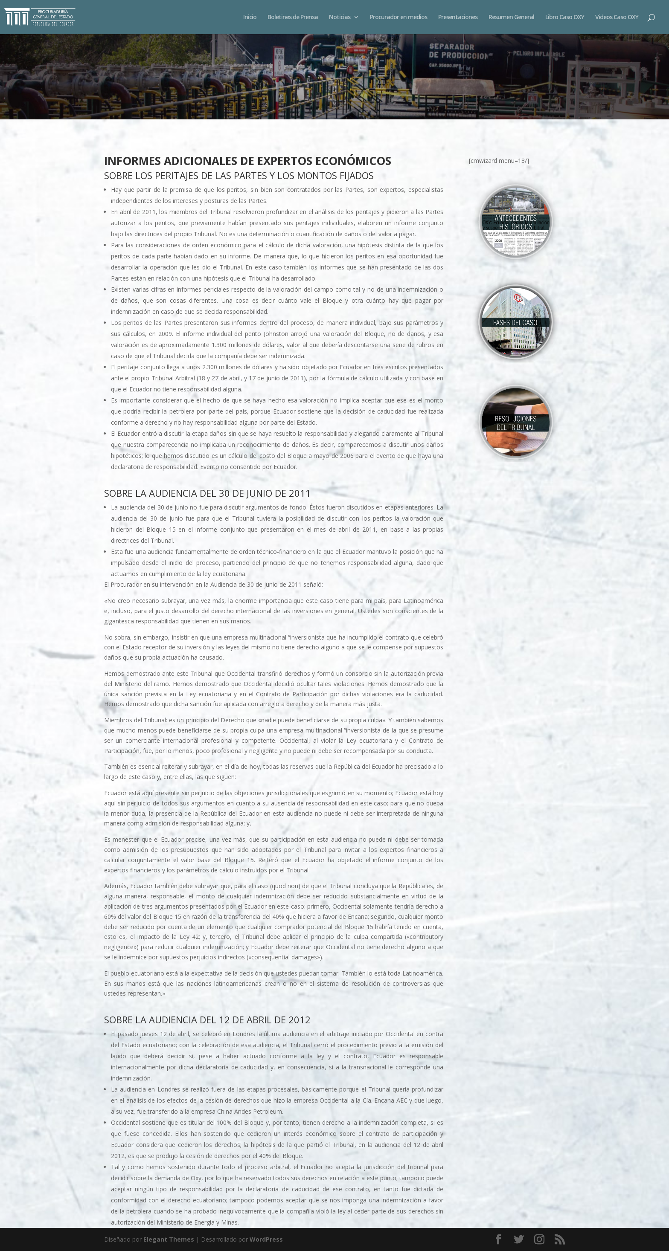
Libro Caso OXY (564, 17)
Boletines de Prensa (293, 17)
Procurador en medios (398, 17)
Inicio (249, 17)
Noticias (339, 17)
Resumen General (511, 17)
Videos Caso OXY (616, 17)
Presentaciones (457, 17)
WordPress (266, 1239)
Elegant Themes (168, 1239)
